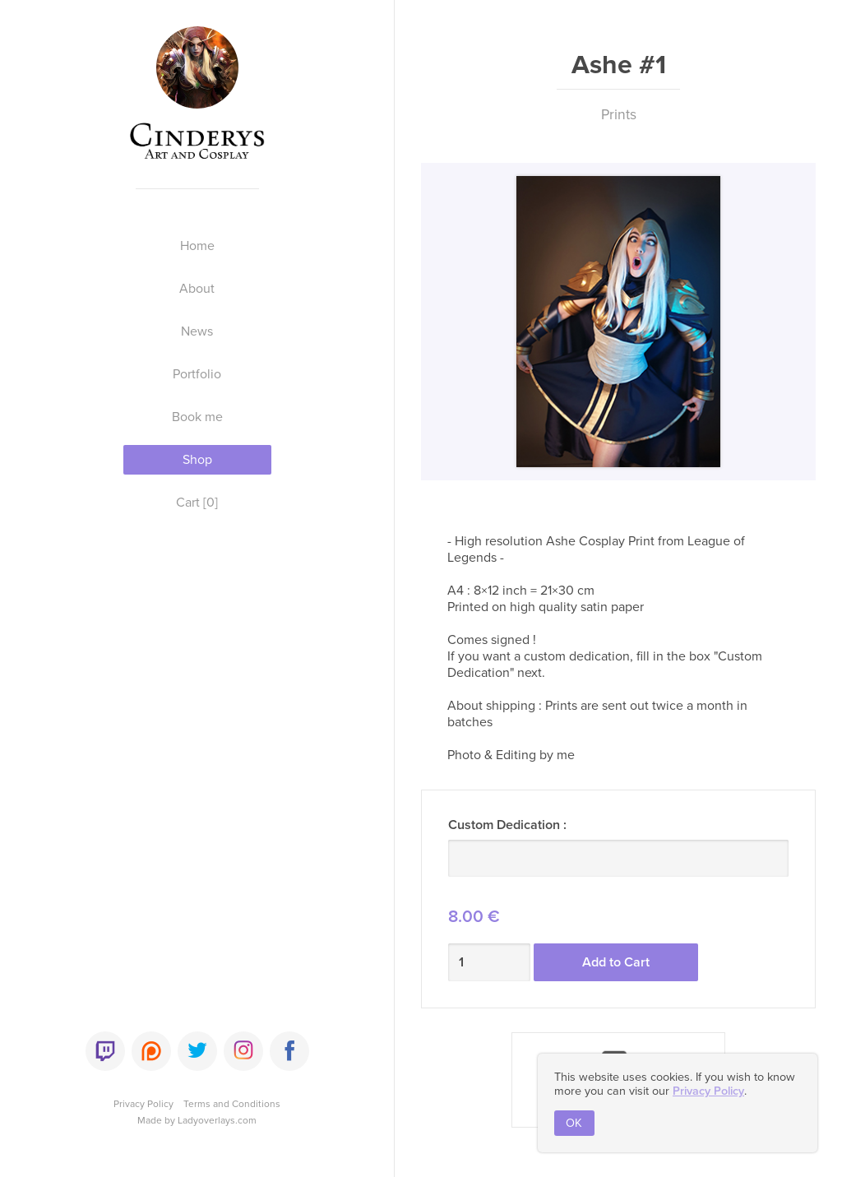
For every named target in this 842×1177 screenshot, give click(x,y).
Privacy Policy (143, 1104)
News (197, 331)
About (197, 288)
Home (197, 246)
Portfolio (197, 374)
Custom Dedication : (507, 825)
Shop (197, 460)
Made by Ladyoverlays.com (197, 1120)
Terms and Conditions (231, 1104)
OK (574, 1123)
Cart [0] (197, 502)
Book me (197, 417)
